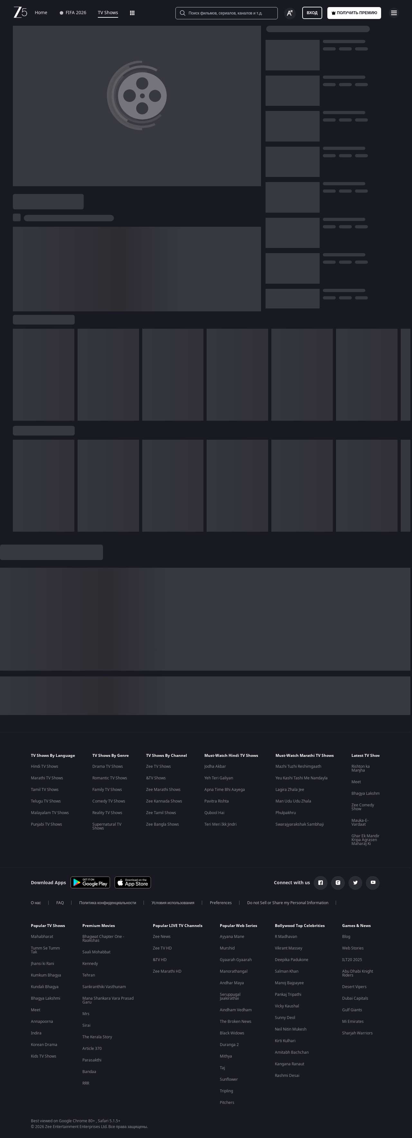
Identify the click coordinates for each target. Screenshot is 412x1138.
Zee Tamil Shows (161, 813)
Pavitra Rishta (216, 801)
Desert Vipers (354, 987)
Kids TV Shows (43, 1056)
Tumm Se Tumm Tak (45, 950)
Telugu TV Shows (46, 801)
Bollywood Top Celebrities (300, 926)
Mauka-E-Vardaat (360, 822)
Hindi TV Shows (44, 766)
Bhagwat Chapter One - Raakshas (103, 938)
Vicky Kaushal (287, 1006)
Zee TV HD (162, 948)
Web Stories (353, 948)
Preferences (221, 903)
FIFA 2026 (72, 12)
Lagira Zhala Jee (290, 790)
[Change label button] (290, 13)
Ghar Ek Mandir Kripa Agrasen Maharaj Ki (365, 840)
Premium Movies (98, 926)
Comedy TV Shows (108, 801)
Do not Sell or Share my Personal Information (287, 903)
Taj (222, 1068)
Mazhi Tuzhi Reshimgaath (298, 766)
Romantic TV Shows (109, 778)
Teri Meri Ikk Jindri (220, 824)
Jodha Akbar (215, 766)
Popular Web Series (238, 926)
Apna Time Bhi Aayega (224, 790)
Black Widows (232, 1033)
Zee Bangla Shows (162, 824)
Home (41, 13)
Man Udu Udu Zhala (293, 801)
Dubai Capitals (355, 998)
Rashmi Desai (287, 1075)
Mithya (226, 1056)
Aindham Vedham (236, 1010)
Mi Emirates (353, 1021)
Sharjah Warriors (357, 1033)
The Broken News (235, 1021)
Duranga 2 (229, 1045)
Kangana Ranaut (289, 1064)
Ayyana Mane (232, 937)
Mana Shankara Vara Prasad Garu (108, 1000)
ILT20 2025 (352, 960)
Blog (346, 937)
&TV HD (160, 960)
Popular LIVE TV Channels (177, 926)
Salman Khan (286, 971)
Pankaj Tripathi (288, 994)
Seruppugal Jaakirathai (230, 996)
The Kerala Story (97, 1037)
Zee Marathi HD (167, 971)
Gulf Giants (352, 1010)
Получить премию (354, 13)
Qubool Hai (214, 813)
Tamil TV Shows (45, 790)
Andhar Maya (232, 983)
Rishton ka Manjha (360, 768)
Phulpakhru (286, 813)
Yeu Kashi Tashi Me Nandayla (302, 778)
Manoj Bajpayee (289, 983)
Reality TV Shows (107, 813)
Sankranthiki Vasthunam (104, 987)
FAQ (60, 903)
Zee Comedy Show (362, 807)
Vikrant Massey (288, 948)
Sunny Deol (285, 1018)
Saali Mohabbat (96, 952)
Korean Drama (44, 1045)
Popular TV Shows (48, 926)
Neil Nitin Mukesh (290, 1029)
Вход (312, 13)
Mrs (85, 1014)
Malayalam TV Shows (50, 813)
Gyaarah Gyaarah (236, 960)
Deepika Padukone (291, 960)
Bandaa (89, 1072)
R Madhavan (286, 937)
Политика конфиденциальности (107, 903)
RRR (85, 1083)
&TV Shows (156, 778)
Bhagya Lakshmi (366, 793)
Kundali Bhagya (45, 987)
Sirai (86, 1025)
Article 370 (92, 1048)
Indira (36, 1033)
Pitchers (227, 1103)
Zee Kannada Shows (164, 801)
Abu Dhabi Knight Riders (357, 973)
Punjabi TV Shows (46, 824)
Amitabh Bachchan (292, 1052)
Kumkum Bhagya (46, 975)
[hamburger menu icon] (394, 13)
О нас (36, 903)
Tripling (226, 1091)
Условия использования (173, 903)
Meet (356, 782)
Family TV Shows (107, 790)
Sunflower (229, 1079)
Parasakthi (91, 1060)
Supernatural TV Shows (106, 826)
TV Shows (108, 13)
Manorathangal (234, 971)
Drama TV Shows (107, 766)
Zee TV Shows (158, 766)
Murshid (227, 948)
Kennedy (90, 964)
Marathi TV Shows (47, 778)
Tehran (88, 975)
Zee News (162, 937)
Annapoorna (42, 1021)
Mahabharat (42, 937)
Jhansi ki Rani (42, 964)
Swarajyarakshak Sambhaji (300, 824)
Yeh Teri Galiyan (218, 778)
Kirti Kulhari (285, 1041)
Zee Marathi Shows (163, 790)
